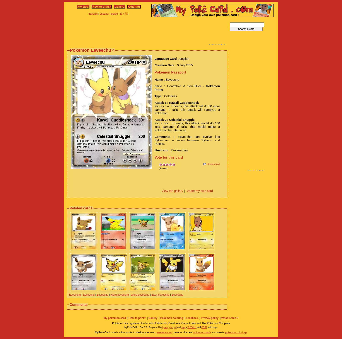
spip (183, 327)
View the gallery (172, 191)
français (93, 13)
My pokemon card (115, 318)
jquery (165, 327)
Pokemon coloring (171, 318)
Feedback (192, 318)
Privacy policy (210, 318)
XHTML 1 (192, 327)
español (104, 13)
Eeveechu (75, 294)
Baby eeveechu (160, 294)
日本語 (124, 13)
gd (175, 327)
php (171, 327)
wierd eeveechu (120, 294)
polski (114, 13)
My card (83, 6)
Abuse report (213, 164)
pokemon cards (202, 332)
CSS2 (204, 327)
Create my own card (199, 191)
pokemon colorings (236, 332)
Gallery (119, 6)
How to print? (101, 6)
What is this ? (229, 318)
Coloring (134, 6)
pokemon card (164, 332)
